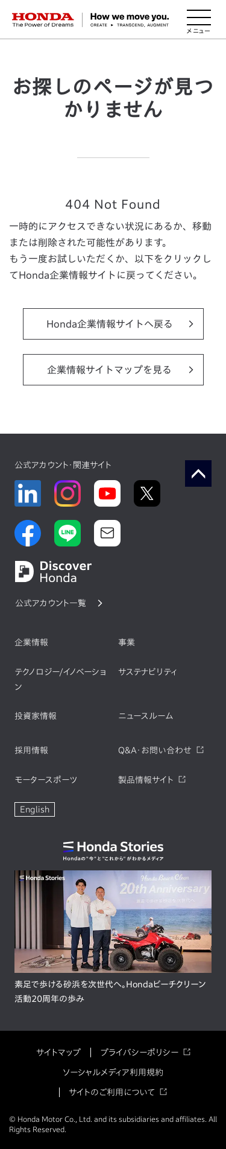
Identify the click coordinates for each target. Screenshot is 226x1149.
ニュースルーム (145, 716)
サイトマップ (58, 1052)
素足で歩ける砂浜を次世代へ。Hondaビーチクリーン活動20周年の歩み (110, 991)
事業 (126, 642)
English (34, 809)
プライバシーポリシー (139, 1052)
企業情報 (31, 642)
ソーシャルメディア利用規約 (113, 1072)
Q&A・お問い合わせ (155, 750)
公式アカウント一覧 (50, 603)
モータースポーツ (45, 780)
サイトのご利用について (112, 1092)
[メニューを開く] (199, 20)
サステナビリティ (147, 672)
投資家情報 (35, 716)
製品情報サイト (146, 780)
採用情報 (31, 750)
